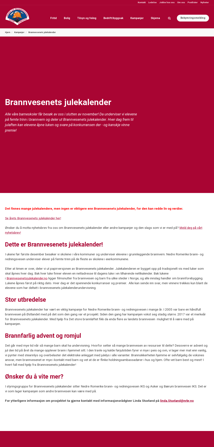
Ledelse (152, 2)
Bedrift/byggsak (104, 16)
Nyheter (204, 2)
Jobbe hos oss (167, 2)
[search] (169, 16)
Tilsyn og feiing (72, 16)
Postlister (192, 2)
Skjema (153, 16)
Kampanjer (132, 16)
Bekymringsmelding (193, 16)
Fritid (31, 16)
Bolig (48, 16)
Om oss (181, 2)
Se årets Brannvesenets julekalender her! (33, 218)
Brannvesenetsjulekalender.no (27, 278)
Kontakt (141, 2)
